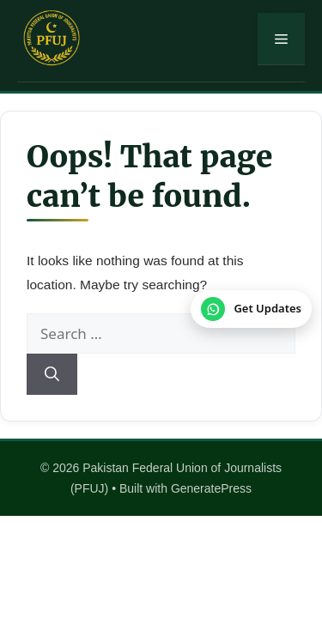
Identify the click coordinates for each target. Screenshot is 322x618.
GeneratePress (211, 488)
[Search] (52, 374)
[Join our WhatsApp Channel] (251, 309)
